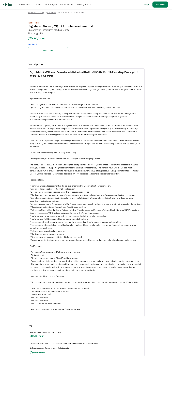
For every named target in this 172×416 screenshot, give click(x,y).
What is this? (37, 352)
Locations (37, 4)
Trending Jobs (84, 4)
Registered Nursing (36, 12)
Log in (146, 4)
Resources (66, 4)
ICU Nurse (51, 12)
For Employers (50, 4)
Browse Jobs (24, 4)
